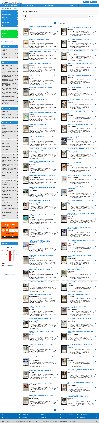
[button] (88, 5)
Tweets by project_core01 (7, 41)
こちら (76, 421)
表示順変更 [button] (92, 16)
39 (62, 23)
